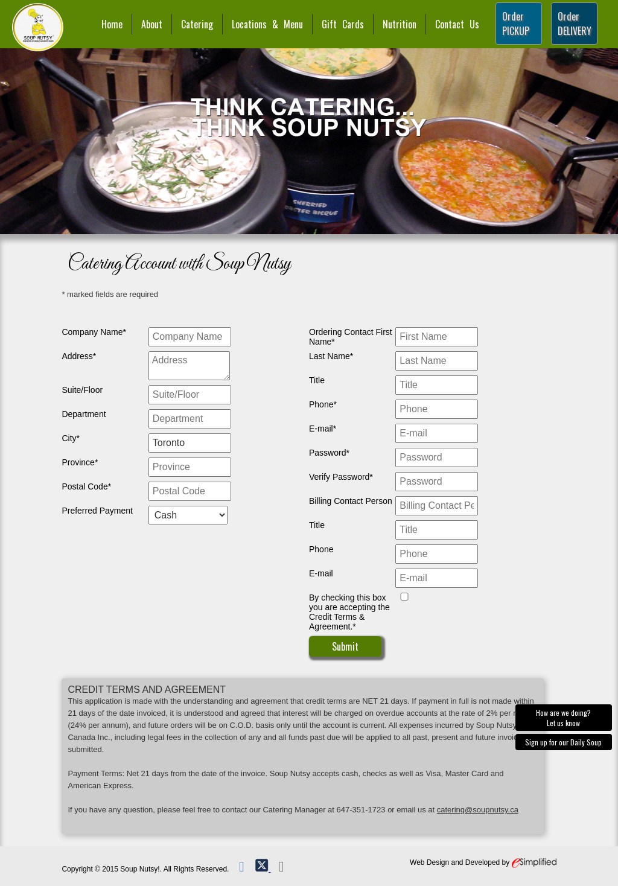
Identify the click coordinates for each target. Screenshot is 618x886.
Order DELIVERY (574, 23)
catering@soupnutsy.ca (477, 809)
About (151, 24)
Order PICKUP (515, 23)
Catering (197, 24)
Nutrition (399, 24)
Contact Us (457, 24)
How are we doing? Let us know (563, 717)
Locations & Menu (267, 24)
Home (112, 24)
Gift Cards (343, 24)
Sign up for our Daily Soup (563, 742)
